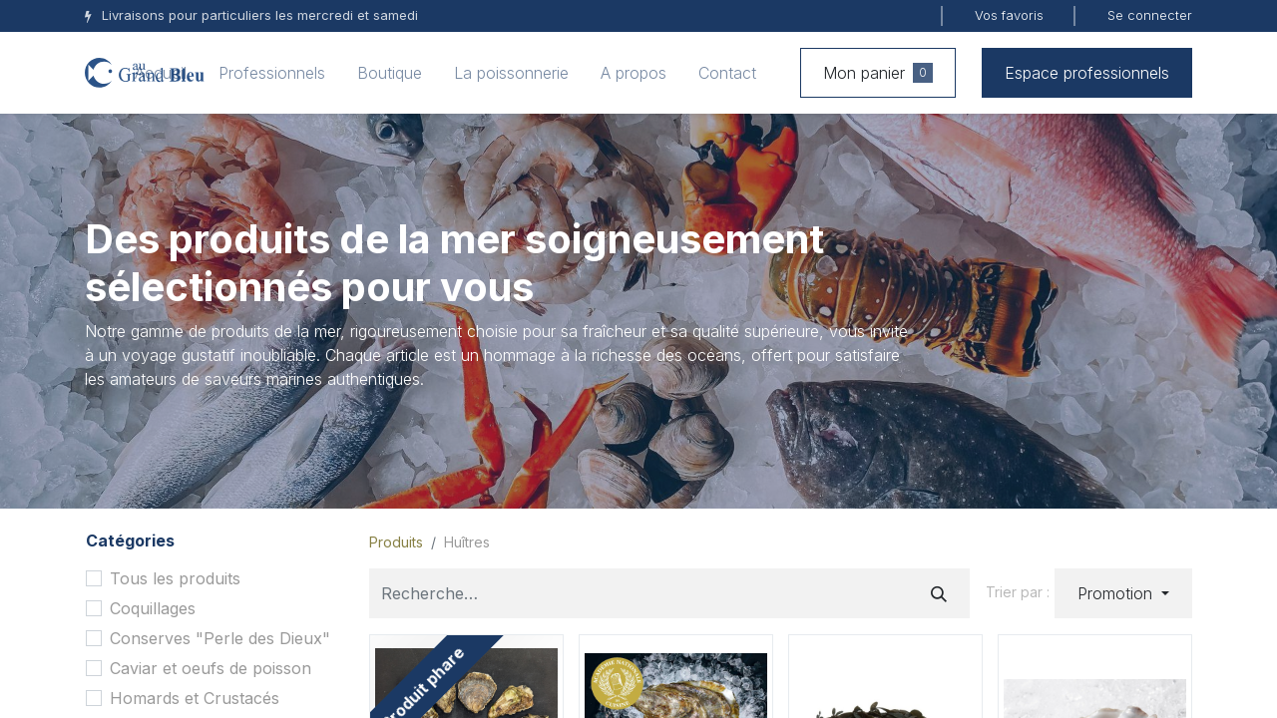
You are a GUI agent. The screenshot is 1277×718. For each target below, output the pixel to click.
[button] (1123, 593)
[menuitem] (161, 73)
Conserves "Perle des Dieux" (220, 638)
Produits (396, 542)
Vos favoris (1009, 15)
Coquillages (153, 608)
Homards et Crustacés (194, 698)
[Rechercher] (939, 593)
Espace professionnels (1087, 73)
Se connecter (1149, 15)
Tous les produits (175, 578)
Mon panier (878, 73)
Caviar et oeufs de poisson (210, 668)
